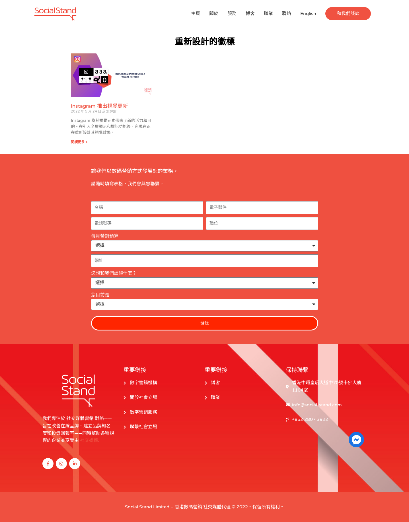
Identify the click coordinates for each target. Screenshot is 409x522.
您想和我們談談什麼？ (114, 273)
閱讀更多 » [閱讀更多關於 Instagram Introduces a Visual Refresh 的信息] (79, 142)
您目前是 (100, 295)
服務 (232, 13)
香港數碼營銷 (188, 507)
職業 (268, 13)
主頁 (195, 13)
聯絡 (286, 13)
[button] (348, 13)
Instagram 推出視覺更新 (99, 106)
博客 (250, 13)
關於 (213, 13)
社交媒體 (89, 440)
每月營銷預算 (104, 236)
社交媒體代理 (217, 507)
